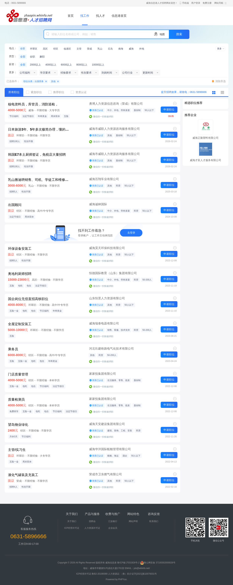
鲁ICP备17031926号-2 (128, 562)
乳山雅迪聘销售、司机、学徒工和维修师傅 (39, 180)
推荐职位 (57, 92)
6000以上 (66, 64)
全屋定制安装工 (20, 324)
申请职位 (169, 109)
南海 (120, 48)
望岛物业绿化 (18, 425)
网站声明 (133, 521)
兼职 (42, 56)
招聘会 (92, 521)
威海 (131, 48)
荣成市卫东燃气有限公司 (105, 474)
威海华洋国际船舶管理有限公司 (110, 449)
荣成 (89, 48)
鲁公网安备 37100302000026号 (157, 562)
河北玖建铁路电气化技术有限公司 (111, 348)
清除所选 (220, 81)
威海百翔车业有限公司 (104, 179)
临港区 (67, 48)
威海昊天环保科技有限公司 (107, 248)
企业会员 (112, 528)
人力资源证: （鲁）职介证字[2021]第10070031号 (132, 574)
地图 (162, 34)
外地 (141, 48)
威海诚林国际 (98, 204)
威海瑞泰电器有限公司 (104, 323)
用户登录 (195, 3)
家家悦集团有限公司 (102, 373)
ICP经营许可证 (71, 528)
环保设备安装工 (20, 249)
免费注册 (207, 3)
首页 (71, 15)
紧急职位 (35, 92)
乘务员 (13, 349)
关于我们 (71, 521)
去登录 (131, 232)
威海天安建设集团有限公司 (107, 424)
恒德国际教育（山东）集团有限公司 (113, 273)
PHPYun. (122, 579)
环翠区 (33, 48)
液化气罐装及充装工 (23, 475)
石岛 (110, 48)
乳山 (99, 48)
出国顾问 (14, 205)
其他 (53, 81)
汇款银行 (112, 521)
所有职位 (14, 92)
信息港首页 (119, 15)
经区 (55, 48)
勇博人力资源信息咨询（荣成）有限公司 (116, 103)
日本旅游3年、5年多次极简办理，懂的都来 (39, 129)
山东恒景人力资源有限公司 (107, 298)
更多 (219, 48)
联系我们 (153, 521)
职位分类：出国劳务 (33, 81)
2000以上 (35, 64)
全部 (22, 48)
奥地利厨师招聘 (20, 274)
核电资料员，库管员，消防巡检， (33, 104)
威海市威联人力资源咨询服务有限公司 (114, 128)
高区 (45, 48)
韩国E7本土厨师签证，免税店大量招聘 (37, 154)
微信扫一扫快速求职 (103, 116)
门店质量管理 (18, 374)
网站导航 (218, 3)
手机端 (185, 3)
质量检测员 (16, 399)
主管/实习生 (17, 450)
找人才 (100, 15)
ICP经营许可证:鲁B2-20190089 (92, 574)
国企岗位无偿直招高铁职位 (28, 299)
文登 (79, 48)
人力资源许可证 (92, 528)
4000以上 (50, 64)
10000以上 (98, 64)
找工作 (84, 15)
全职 (32, 56)
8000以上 (81, 64)
